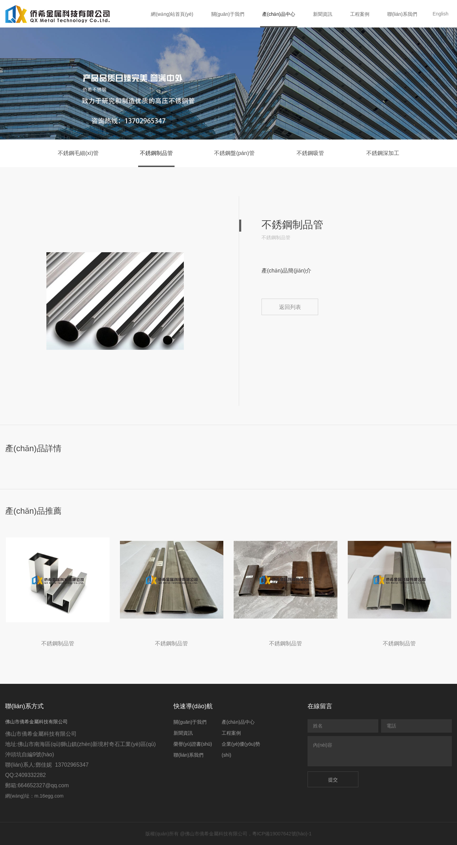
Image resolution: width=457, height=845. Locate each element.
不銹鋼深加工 (382, 153)
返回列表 (290, 307)
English (440, 13)
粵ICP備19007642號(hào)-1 (282, 833)
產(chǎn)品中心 (278, 14)
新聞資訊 (322, 14)
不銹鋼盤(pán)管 (234, 153)
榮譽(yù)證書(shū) (193, 744)
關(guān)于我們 (227, 14)
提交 (333, 779)
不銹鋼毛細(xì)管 (78, 153)
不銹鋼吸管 (310, 153)
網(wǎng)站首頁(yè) (172, 14)
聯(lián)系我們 (402, 14)
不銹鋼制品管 (156, 153)
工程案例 (359, 14)
